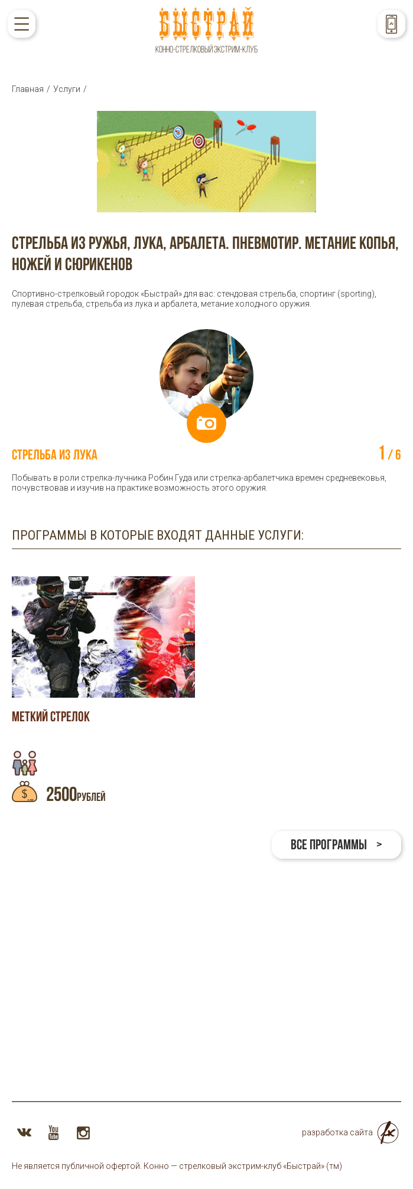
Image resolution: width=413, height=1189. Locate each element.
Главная (28, 89)
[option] (206, 411)
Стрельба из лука (54, 454)
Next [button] (385, 376)
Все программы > (336, 844)
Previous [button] (28, 376)
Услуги (66, 89)
